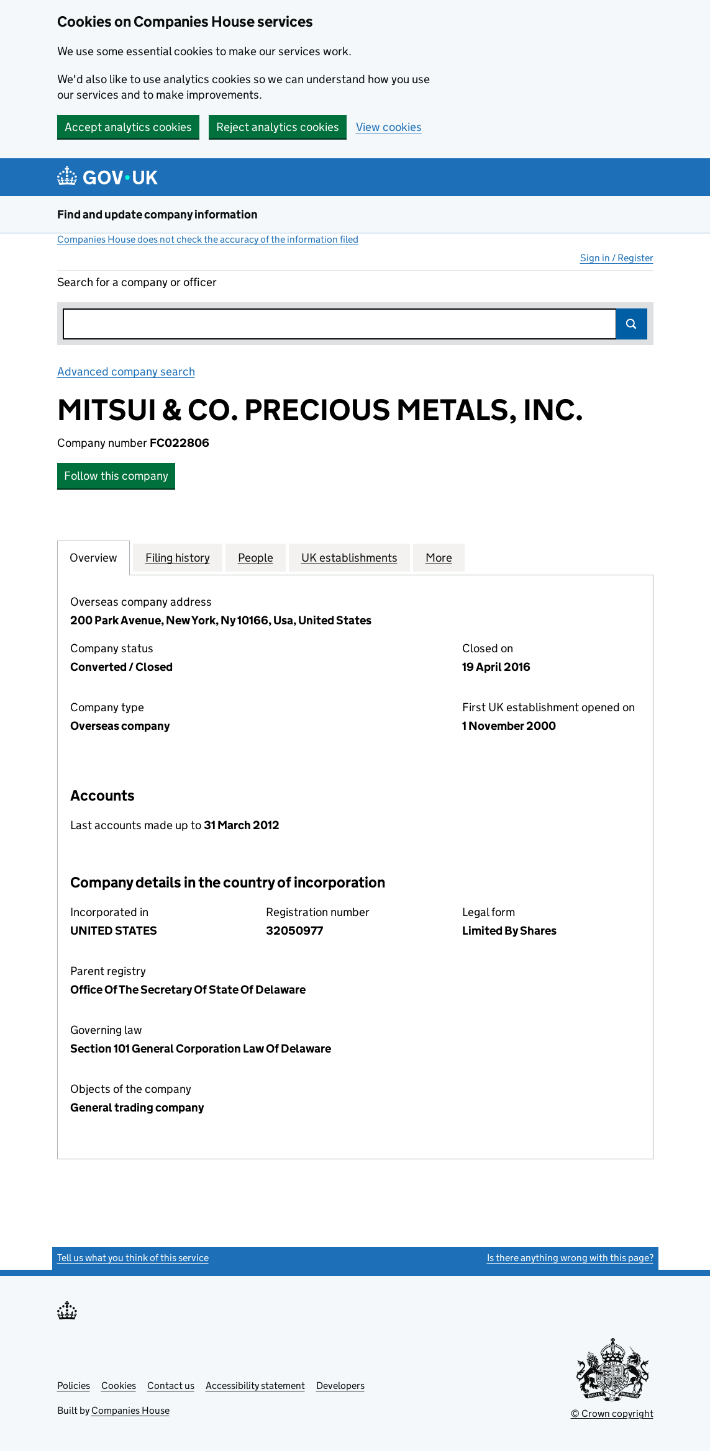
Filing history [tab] (177, 557)
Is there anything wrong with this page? (570, 1258)
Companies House (130, 1410)
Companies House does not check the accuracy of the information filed (207, 239)
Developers (340, 1385)
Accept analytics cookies (128, 127)
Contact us (170, 1385)
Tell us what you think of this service (133, 1258)
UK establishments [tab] (349, 557)
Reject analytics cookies (277, 127)
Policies (73, 1385)
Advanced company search (126, 371)
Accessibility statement (255, 1385)
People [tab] (255, 557)
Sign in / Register (616, 258)
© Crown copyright (612, 1413)
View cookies (389, 127)
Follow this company (116, 476)
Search (631, 323)
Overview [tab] (93, 557)
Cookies (118, 1385)
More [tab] (439, 557)
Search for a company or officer (137, 282)
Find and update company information (157, 214)
